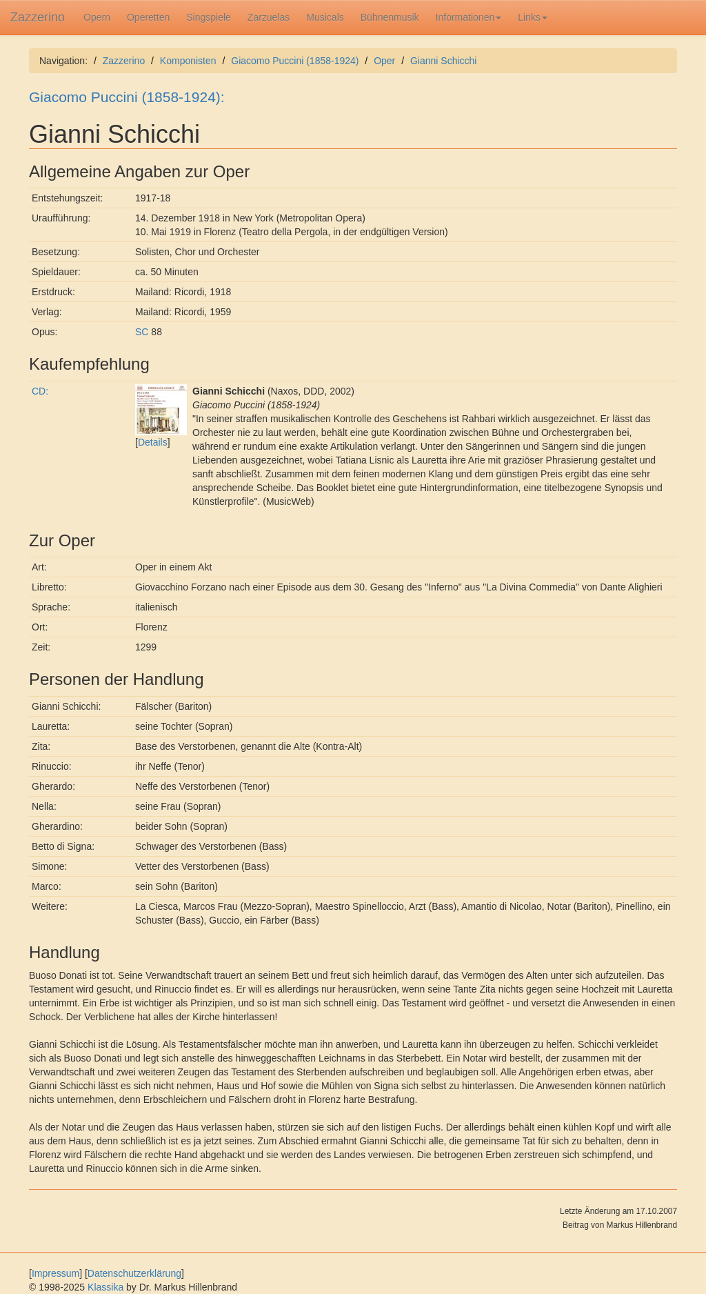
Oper (384, 60)
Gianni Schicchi (443, 60)
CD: (40, 391)
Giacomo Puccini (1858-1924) (295, 60)
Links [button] (532, 17)
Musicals (324, 17)
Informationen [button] (469, 17)
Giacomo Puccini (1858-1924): (127, 97)
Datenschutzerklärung (134, 1273)
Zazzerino (37, 17)
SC (141, 331)
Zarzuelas (269, 17)
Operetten (148, 17)
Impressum (55, 1273)
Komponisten (188, 60)
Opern (96, 17)
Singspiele (208, 17)
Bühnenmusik (390, 17)
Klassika (105, 1287)
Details (153, 442)
